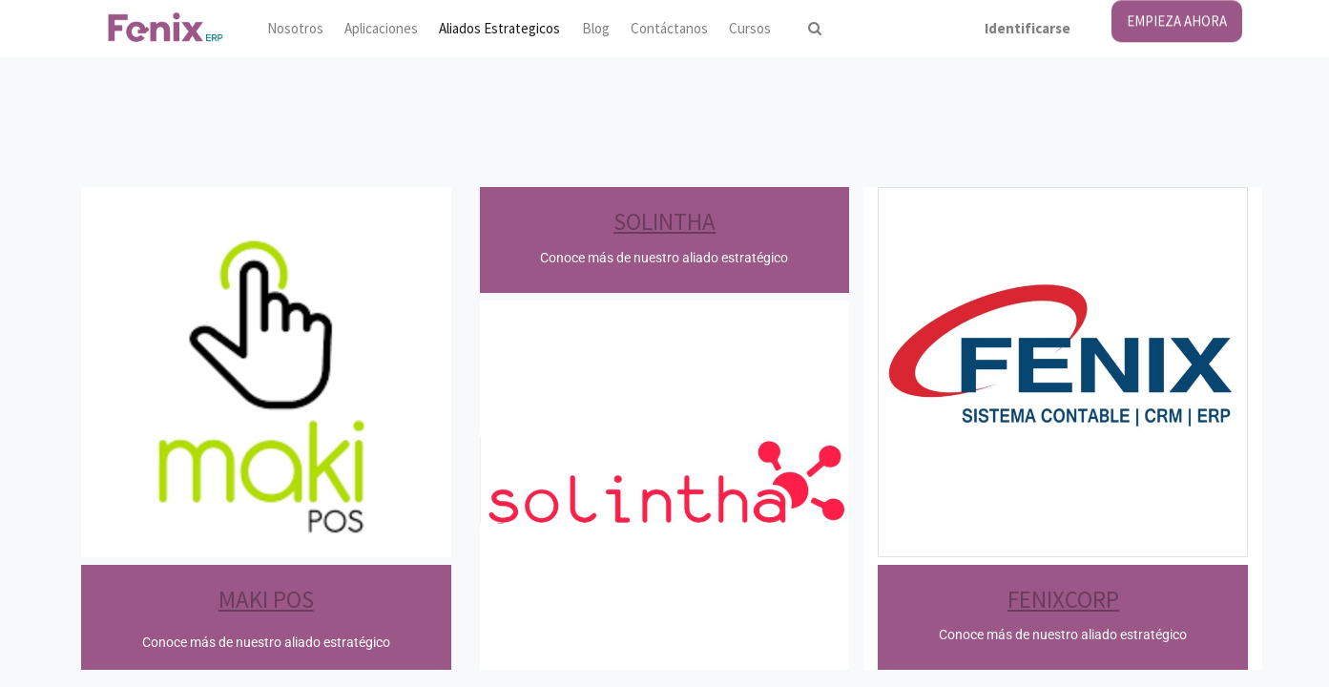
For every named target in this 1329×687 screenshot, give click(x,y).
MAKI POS (266, 599)
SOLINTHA (664, 221)
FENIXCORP (1063, 599)
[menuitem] (294, 29)
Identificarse (1027, 28)
